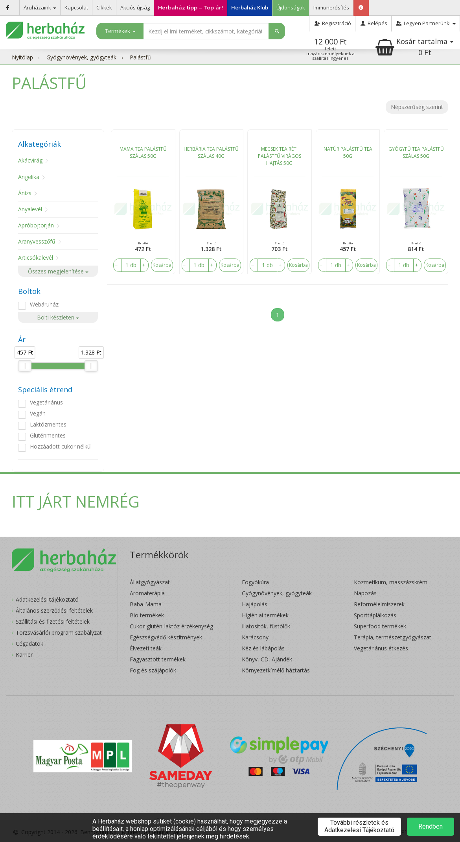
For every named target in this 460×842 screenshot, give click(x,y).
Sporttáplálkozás (375, 615)
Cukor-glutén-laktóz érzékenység (171, 626)
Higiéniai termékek (265, 615)
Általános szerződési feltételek (54, 610)
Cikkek (104, 7)
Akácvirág (30, 160)
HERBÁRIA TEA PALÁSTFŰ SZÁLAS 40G (211, 152)
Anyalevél (30, 209)
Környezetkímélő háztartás (276, 670)
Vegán (38, 413)
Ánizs (24, 193)
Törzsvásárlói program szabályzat (59, 632)
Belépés (373, 23)
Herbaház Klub (249, 7)
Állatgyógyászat (150, 582)
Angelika (28, 177)
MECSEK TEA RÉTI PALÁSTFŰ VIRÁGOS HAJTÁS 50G (279, 156)
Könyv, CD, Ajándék (267, 659)
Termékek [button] (120, 31)
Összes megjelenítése (58, 271)
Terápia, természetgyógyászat (392, 637)
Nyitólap (22, 57)
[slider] (24, 365)
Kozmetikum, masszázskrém (390, 582)
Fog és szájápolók (153, 670)
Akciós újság (135, 7)
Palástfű (140, 57)
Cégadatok (29, 643)
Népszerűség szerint (417, 107)
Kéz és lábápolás (263, 648)
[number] (131, 265)
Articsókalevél (35, 257)
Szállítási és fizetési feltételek (53, 621)
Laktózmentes (48, 424)
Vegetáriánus (46, 402)
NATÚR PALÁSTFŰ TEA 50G (348, 152)
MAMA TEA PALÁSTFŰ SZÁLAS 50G (143, 152)
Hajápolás (254, 604)
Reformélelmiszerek (379, 604)
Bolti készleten (58, 317)
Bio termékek (147, 615)
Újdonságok (290, 7)
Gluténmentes (48, 435)
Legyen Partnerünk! (426, 23)
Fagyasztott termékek (158, 659)
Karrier (24, 654)
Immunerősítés (331, 7)
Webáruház (44, 304)
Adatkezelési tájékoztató (47, 599)
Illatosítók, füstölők (266, 626)
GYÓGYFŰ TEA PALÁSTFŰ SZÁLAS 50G (416, 152)
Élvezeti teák (146, 648)
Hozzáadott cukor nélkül (61, 446)
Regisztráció (332, 23)
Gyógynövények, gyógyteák (81, 57)
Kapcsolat (76, 7)
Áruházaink (40, 7)
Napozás (365, 593)
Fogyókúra (255, 582)
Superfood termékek (380, 626)
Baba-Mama (146, 604)
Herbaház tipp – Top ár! (190, 7)
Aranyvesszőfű (36, 241)
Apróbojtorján (36, 225)
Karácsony (255, 637)
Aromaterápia (147, 593)
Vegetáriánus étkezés (381, 648)
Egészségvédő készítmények (166, 637)
